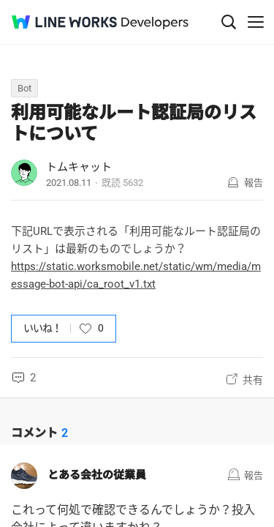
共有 (253, 380)
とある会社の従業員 (96, 475)
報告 (253, 182)
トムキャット (79, 166)
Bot (24, 88)
